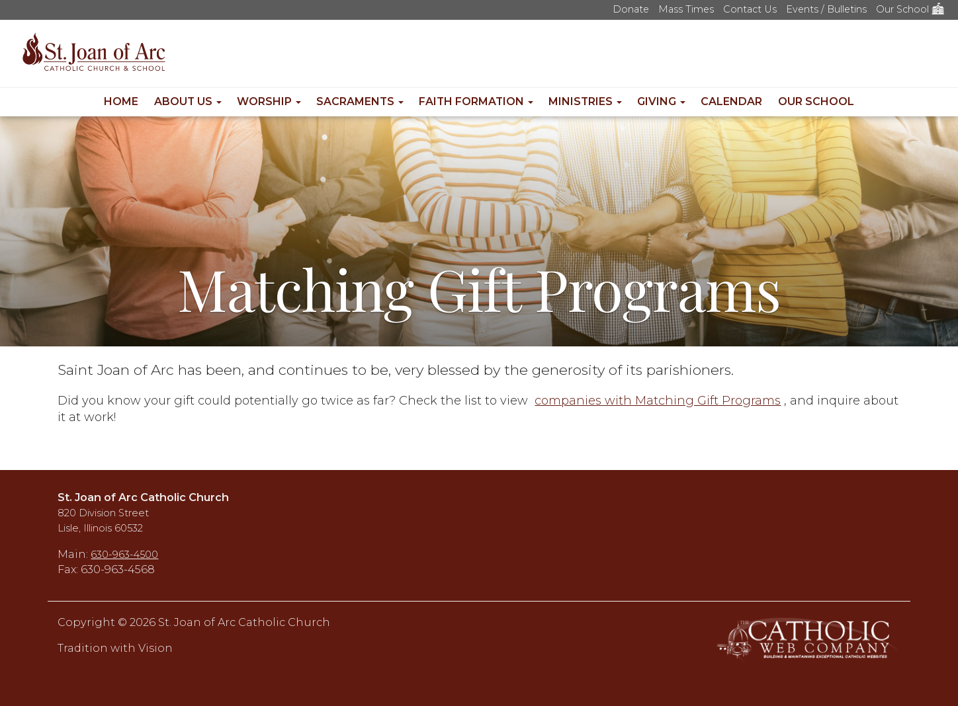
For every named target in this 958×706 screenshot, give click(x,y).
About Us (188, 101)
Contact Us (750, 9)
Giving (661, 101)
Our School (910, 9)
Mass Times (686, 9)
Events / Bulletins (826, 9)
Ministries (585, 101)
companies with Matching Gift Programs (658, 400)
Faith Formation (476, 101)
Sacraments (360, 101)
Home (121, 101)
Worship (269, 101)
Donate (631, 9)
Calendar (731, 101)
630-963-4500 (124, 555)
